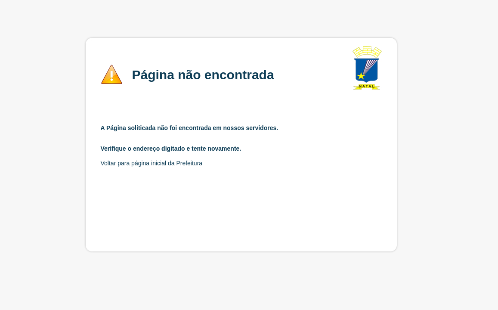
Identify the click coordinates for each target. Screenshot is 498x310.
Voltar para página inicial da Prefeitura (152, 163)
